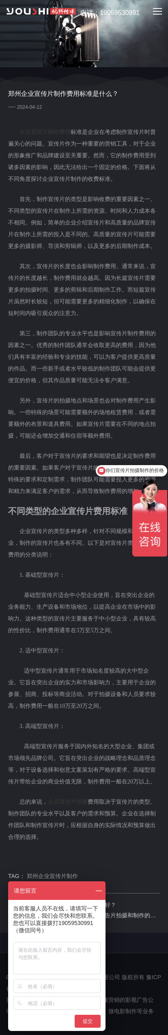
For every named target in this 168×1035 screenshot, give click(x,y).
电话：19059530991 (105, 13)
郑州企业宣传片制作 (52, 876)
